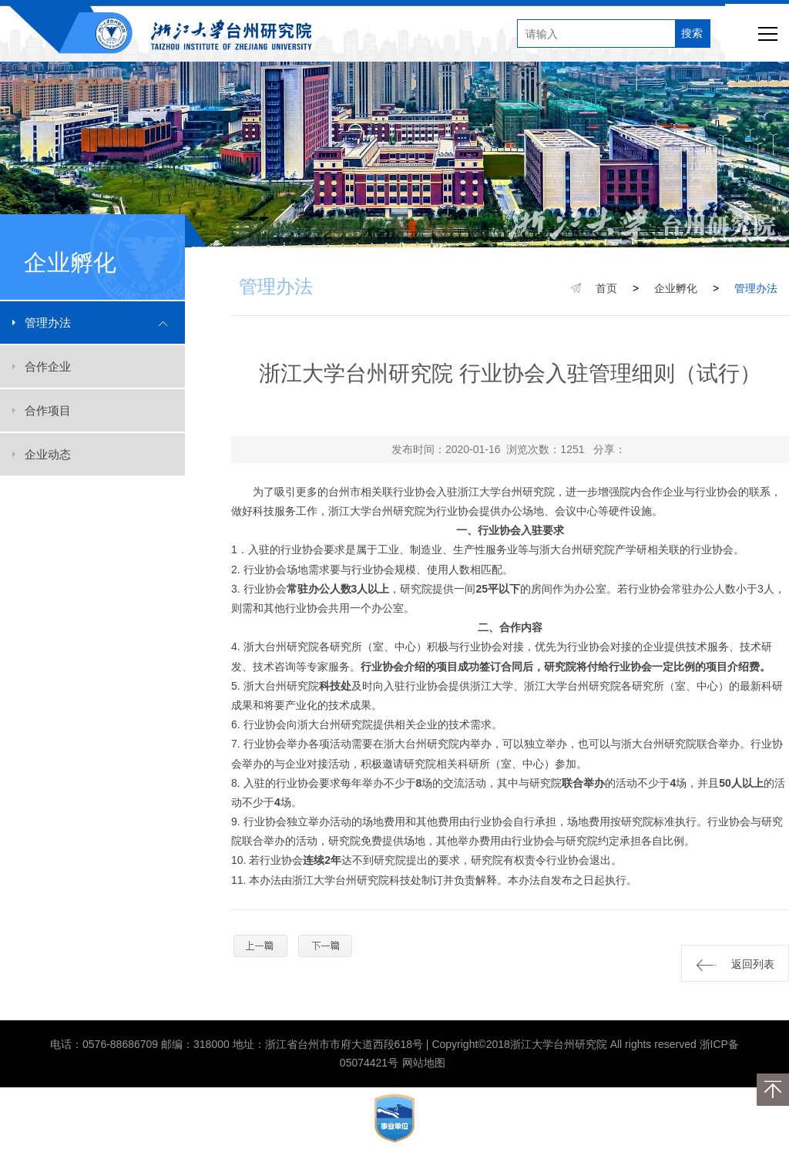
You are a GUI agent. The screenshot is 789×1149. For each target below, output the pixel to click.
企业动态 (48, 454)
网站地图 (423, 1063)
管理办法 (48, 322)
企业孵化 (675, 288)
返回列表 (735, 964)
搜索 (692, 33)
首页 (606, 288)
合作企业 (48, 366)
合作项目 (48, 410)
